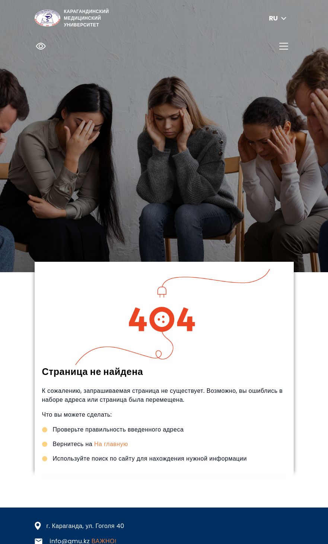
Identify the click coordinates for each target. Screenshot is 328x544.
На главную (111, 444)
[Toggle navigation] (283, 46)
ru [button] (278, 18)
